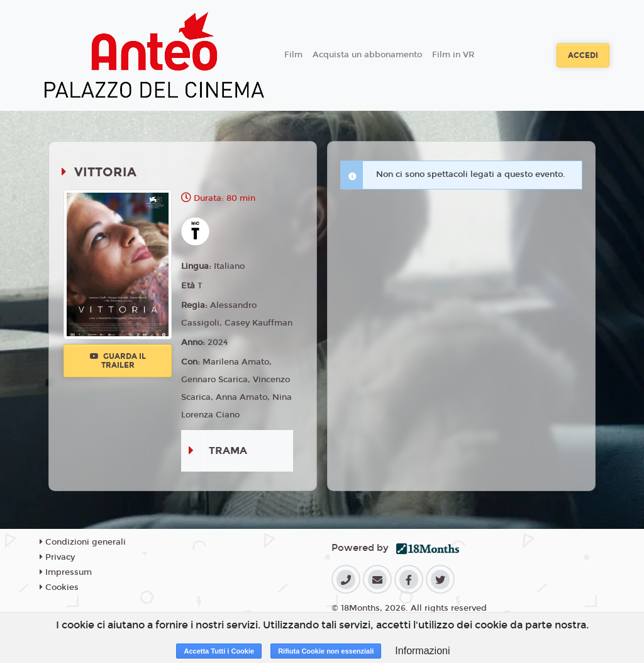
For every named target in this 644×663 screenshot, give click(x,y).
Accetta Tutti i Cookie (219, 651)
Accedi (583, 55)
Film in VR (453, 55)
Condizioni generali (83, 542)
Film (293, 55)
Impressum (66, 572)
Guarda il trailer (118, 361)
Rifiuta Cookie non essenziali (326, 651)
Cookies (59, 587)
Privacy (57, 557)
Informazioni (422, 650)
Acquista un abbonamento (367, 55)
